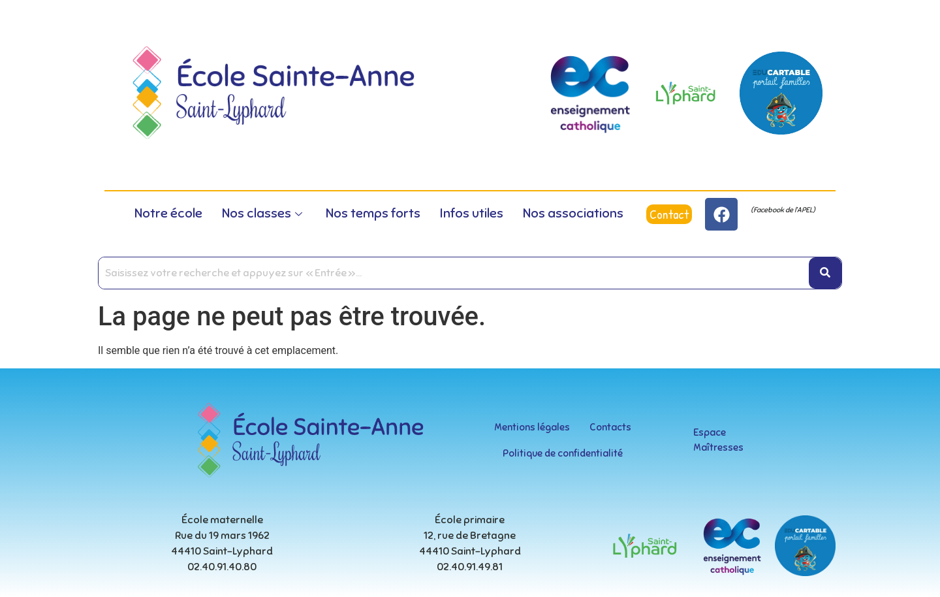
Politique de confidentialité (563, 453)
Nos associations (573, 213)
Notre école (168, 213)
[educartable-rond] (781, 93)
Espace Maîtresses (718, 440)
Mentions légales (532, 427)
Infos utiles (471, 213)
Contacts (610, 427)
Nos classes (262, 213)
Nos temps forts (373, 213)
